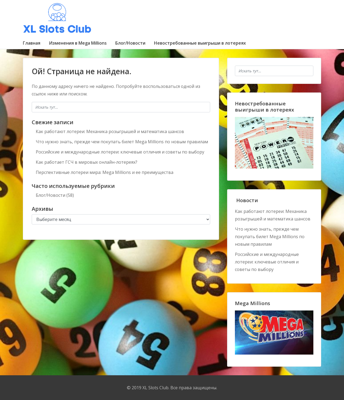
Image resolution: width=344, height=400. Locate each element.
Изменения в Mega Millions (78, 43)
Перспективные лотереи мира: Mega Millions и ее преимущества (104, 172)
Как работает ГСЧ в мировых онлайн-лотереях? (86, 162)
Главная (31, 43)
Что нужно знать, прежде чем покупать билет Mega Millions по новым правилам (122, 142)
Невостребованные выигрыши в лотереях (200, 43)
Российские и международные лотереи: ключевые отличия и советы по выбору (120, 152)
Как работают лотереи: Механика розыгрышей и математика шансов (110, 131)
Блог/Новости (130, 43)
